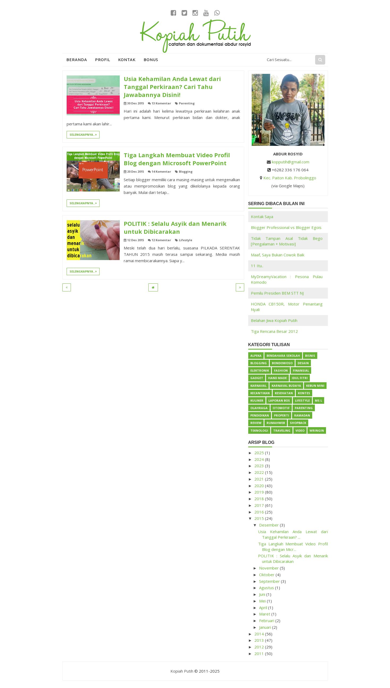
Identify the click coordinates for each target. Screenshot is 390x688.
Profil (102, 59)
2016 (259, 512)
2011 (259, 653)
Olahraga (259, 408)
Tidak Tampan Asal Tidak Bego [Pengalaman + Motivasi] (287, 241)
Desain (303, 363)
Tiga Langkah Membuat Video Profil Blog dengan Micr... (293, 546)
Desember (269, 525)
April (263, 607)
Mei (263, 601)
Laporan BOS (279, 400)
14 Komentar (161, 171)
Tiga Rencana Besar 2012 (274, 331)
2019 (259, 492)
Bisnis (310, 356)
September (270, 581)
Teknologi (259, 430)
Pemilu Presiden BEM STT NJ (277, 293)
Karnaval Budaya (286, 386)
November (269, 568)
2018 (259, 498)
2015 (259, 518)
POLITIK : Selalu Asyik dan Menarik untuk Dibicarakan (175, 227)
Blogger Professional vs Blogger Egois (286, 227)
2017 (259, 505)
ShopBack (298, 423)
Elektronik (259, 370)
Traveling (281, 430)
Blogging (185, 171)
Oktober (267, 574)
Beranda (76, 59)
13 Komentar (161, 103)
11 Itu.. (257, 265)
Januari (265, 627)
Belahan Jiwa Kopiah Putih (274, 320)
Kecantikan (260, 393)
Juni (262, 594)
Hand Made (277, 378)
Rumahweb (276, 423)
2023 (259, 465)
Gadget (256, 378)
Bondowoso (282, 363)
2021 (259, 479)
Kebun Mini (315, 386)
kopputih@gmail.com (290, 161)
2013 (259, 640)
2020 (259, 485)
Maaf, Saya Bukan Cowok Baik (277, 254)
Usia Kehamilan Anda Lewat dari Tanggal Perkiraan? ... (293, 534)
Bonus (151, 59)
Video (300, 430)
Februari (267, 620)
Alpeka (256, 356)
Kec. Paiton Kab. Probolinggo (289, 177)
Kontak (127, 59)
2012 (259, 646)
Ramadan (302, 415)
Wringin (317, 430)
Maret (265, 614)
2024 (259, 459)
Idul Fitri (300, 378)
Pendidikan (259, 415)
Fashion (281, 370)
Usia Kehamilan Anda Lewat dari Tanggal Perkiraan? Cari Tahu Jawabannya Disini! (172, 87)
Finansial (301, 370)
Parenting (187, 103)
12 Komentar (161, 240)
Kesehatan (284, 393)
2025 (259, 452)
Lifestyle (185, 240)
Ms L (318, 400)
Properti (281, 415)
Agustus (267, 587)
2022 (259, 472)
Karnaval (258, 386)
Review (256, 423)
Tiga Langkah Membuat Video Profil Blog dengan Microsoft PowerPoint (177, 159)
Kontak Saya (262, 216)
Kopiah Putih (181, 671)
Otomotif (281, 408)
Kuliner (256, 400)
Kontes (304, 393)
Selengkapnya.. (83, 135)
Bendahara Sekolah (283, 356)
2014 (259, 633)
